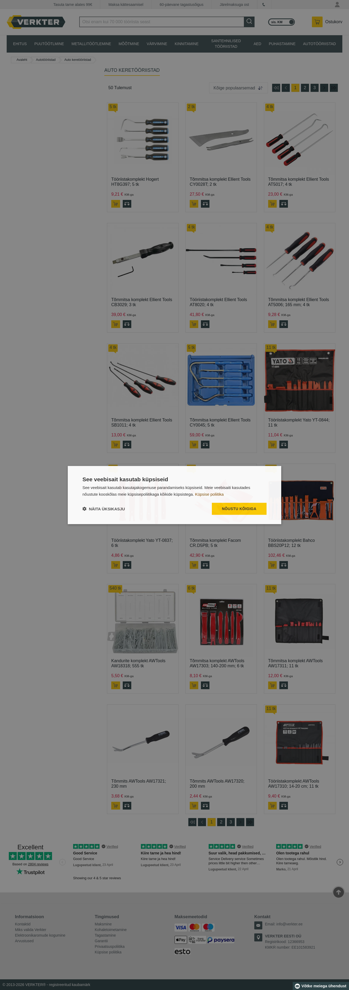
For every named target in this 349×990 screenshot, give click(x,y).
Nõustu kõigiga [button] (239, 509)
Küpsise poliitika (209, 494)
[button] (103, 508)
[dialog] (174, 495)
